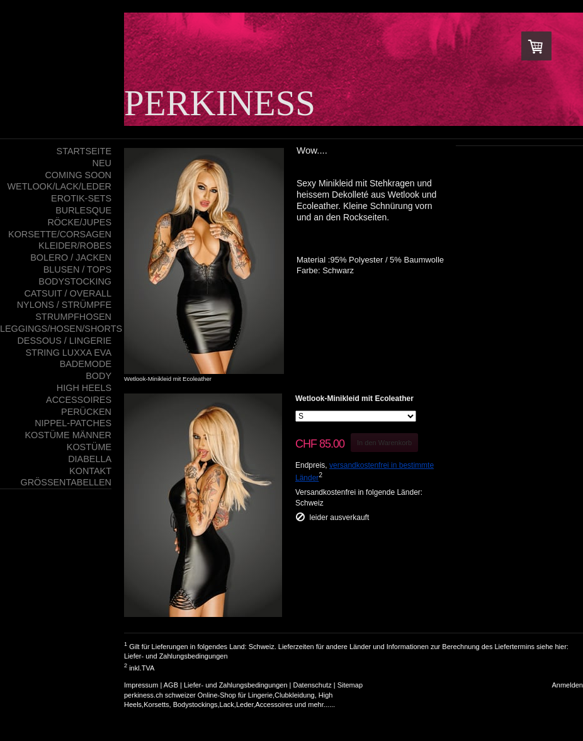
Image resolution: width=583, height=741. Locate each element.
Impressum (141, 685)
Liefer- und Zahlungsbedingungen (176, 656)
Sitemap (350, 685)
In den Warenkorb (384, 442)
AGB (171, 685)
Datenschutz (312, 685)
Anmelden (567, 685)
